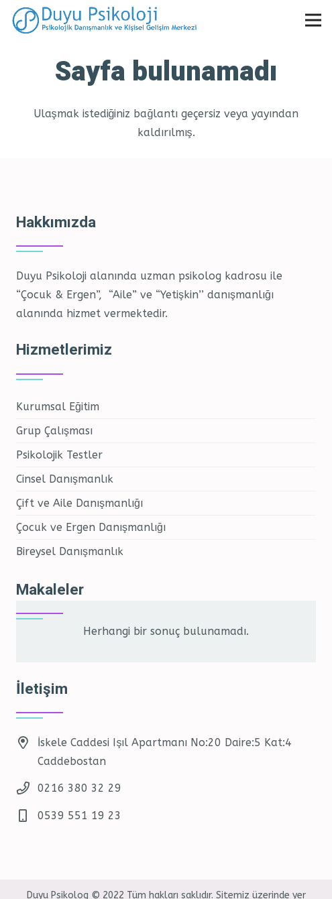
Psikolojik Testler (59, 454)
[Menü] (313, 20)
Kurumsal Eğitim (57, 406)
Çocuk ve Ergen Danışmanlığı (91, 527)
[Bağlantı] (113, 20)
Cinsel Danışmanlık (64, 479)
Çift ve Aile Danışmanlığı (79, 503)
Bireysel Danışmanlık (69, 551)
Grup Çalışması (54, 430)
